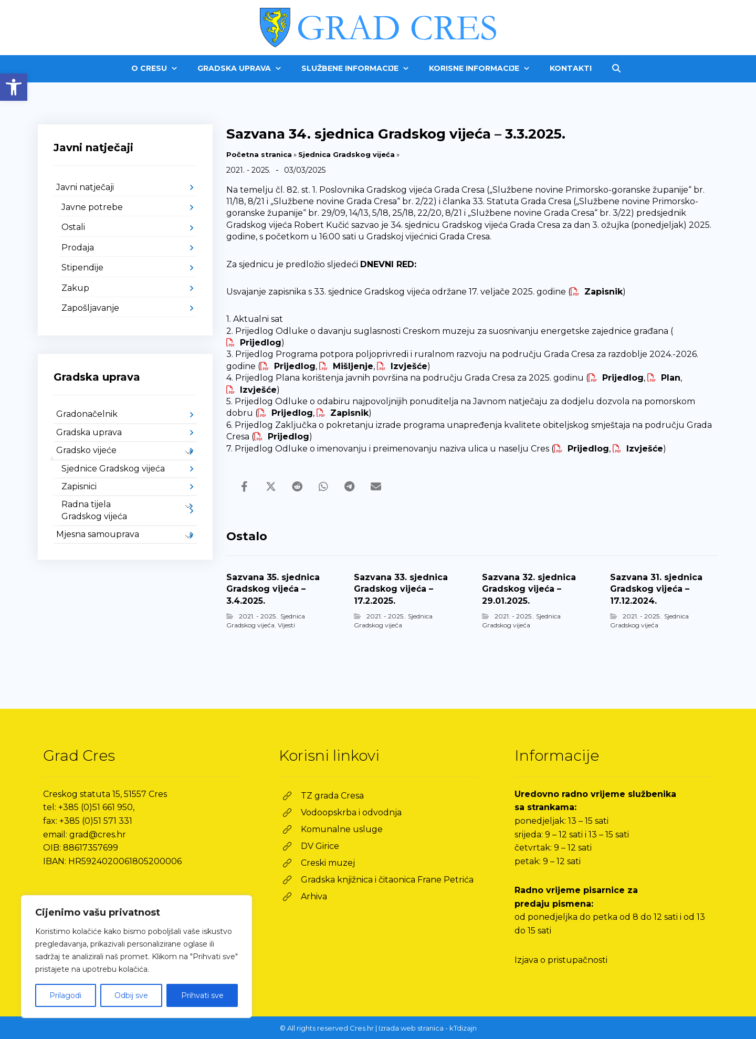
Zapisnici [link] (79, 486)
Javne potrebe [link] (92, 207)
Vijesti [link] (286, 625)
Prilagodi (65, 995)
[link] (13, 87)
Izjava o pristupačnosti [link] (560, 960)
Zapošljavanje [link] (90, 308)
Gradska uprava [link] (89, 432)
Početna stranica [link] (259, 154)
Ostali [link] (73, 227)
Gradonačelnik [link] (87, 414)
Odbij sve (131, 995)
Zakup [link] (75, 288)
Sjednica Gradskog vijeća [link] (346, 154)
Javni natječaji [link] (85, 187)
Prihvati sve (202, 995)
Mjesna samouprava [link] (97, 534)
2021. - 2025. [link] (258, 616)
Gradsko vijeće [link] (86, 450)
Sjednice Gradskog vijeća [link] (113, 469)
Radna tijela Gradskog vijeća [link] (94, 510)
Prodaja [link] (77, 248)
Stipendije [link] (82, 267)
